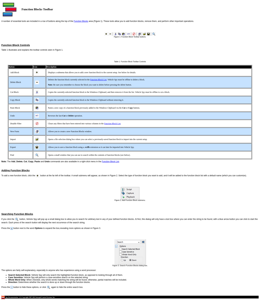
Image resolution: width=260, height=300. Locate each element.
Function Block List (98, 79)
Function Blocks (81, 21)
